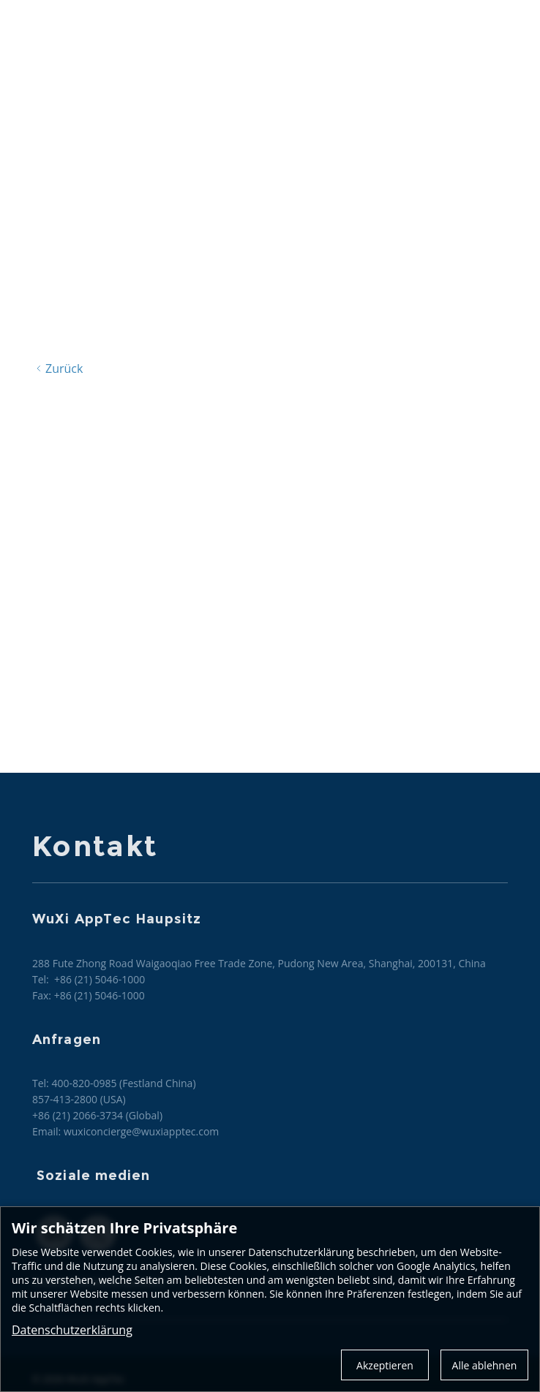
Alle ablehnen (484, 1365)
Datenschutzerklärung (72, 1330)
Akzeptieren (384, 1365)
